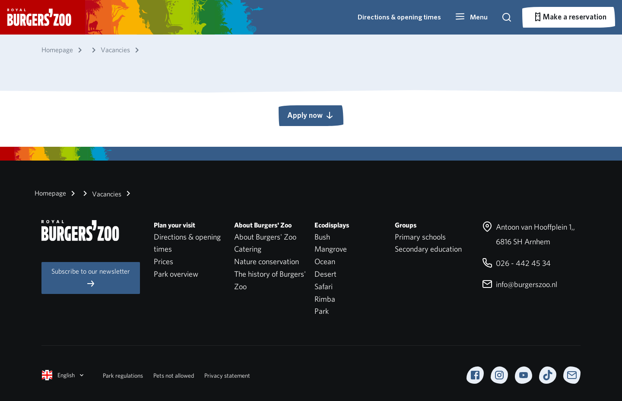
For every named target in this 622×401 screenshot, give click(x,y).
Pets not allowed (173, 375)
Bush (322, 237)
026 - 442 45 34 (516, 263)
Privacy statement (227, 375)
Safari (323, 286)
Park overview (176, 274)
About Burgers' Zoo (265, 237)
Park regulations (123, 375)
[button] (471, 17)
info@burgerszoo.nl (519, 284)
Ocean (324, 261)
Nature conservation (266, 261)
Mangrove (330, 249)
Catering (247, 249)
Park (321, 311)
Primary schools (420, 237)
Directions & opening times (399, 17)
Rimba (324, 299)
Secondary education (428, 249)
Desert (325, 274)
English (63, 375)
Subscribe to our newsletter (90, 278)
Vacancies (100, 193)
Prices (163, 261)
